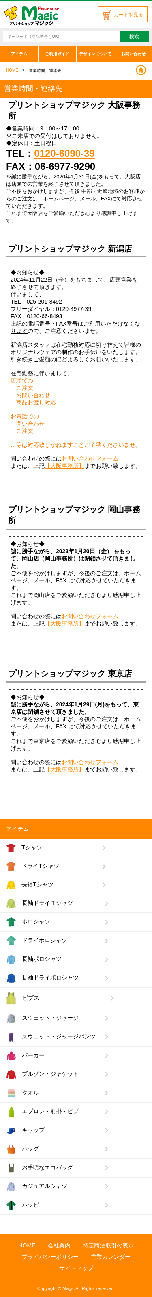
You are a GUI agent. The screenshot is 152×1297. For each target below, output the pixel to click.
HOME (12, 70)
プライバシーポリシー (50, 1257)
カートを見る (123, 14)
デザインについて (95, 54)
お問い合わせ (133, 54)
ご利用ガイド (57, 54)
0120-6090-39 (64, 153)
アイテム (19, 54)
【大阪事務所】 (64, 466)
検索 (134, 36)
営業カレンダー (111, 1257)
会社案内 (59, 1245)
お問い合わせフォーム (90, 458)
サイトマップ (76, 1268)
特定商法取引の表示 (108, 1245)
